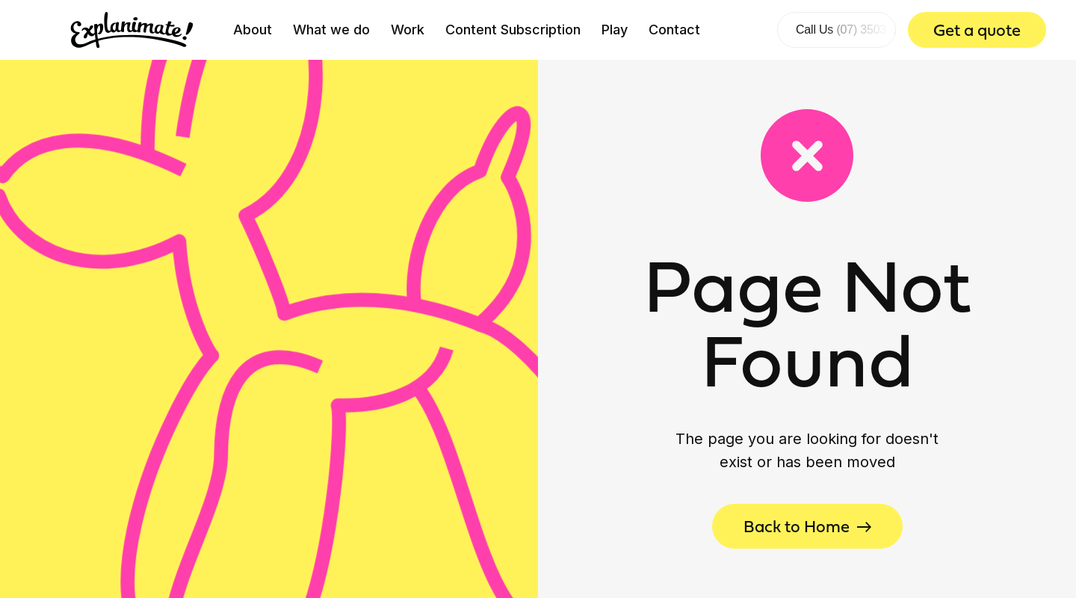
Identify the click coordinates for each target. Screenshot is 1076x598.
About (252, 29)
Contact (674, 29)
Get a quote (977, 29)
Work (407, 29)
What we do (331, 29)
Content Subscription (513, 29)
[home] (132, 30)
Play (615, 29)
